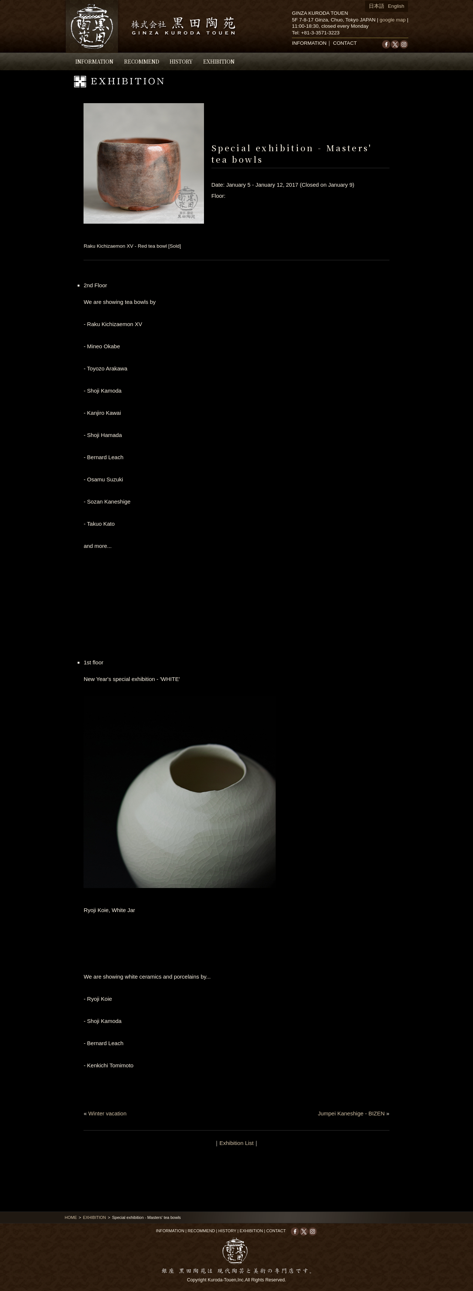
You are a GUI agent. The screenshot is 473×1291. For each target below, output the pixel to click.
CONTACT (345, 43)
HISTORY (181, 61)
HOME (71, 1217)
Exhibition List (237, 1143)
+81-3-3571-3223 (320, 32)
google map (393, 20)
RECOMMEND (141, 61)
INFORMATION (94, 61)
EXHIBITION (219, 61)
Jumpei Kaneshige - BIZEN (351, 1113)
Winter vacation (107, 1113)
